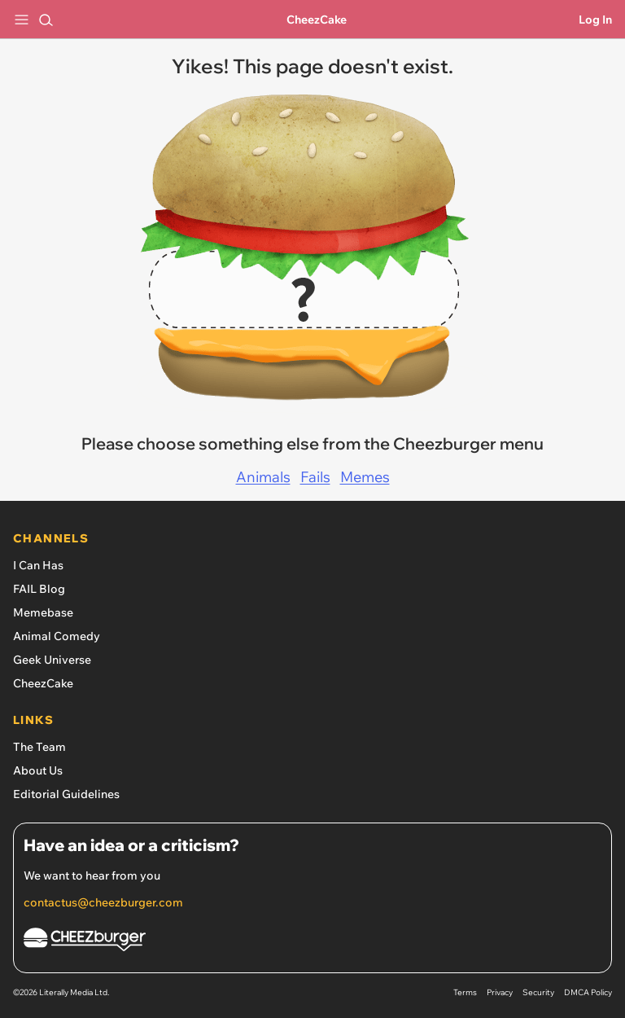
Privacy (500, 992)
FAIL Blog (39, 588)
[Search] (45, 19)
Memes (365, 476)
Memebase (43, 612)
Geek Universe (52, 659)
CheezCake (316, 19)
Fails (315, 476)
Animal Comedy (56, 636)
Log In (595, 19)
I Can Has (38, 565)
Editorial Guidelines (66, 794)
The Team (39, 746)
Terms (465, 992)
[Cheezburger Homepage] (312, 942)
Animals (263, 476)
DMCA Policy (588, 992)
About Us (38, 770)
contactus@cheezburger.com (103, 902)
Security (538, 992)
